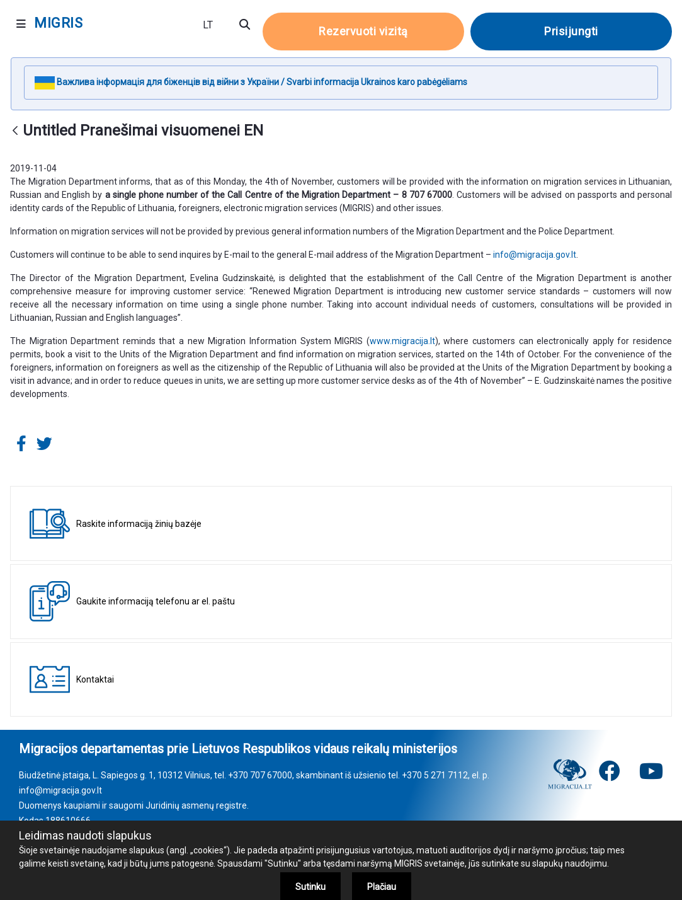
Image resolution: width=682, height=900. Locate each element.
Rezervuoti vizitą (363, 31)
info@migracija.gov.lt (534, 255)
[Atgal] (15, 131)
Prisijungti (571, 31)
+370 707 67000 (260, 775)
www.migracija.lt (402, 341)
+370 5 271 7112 (435, 775)
